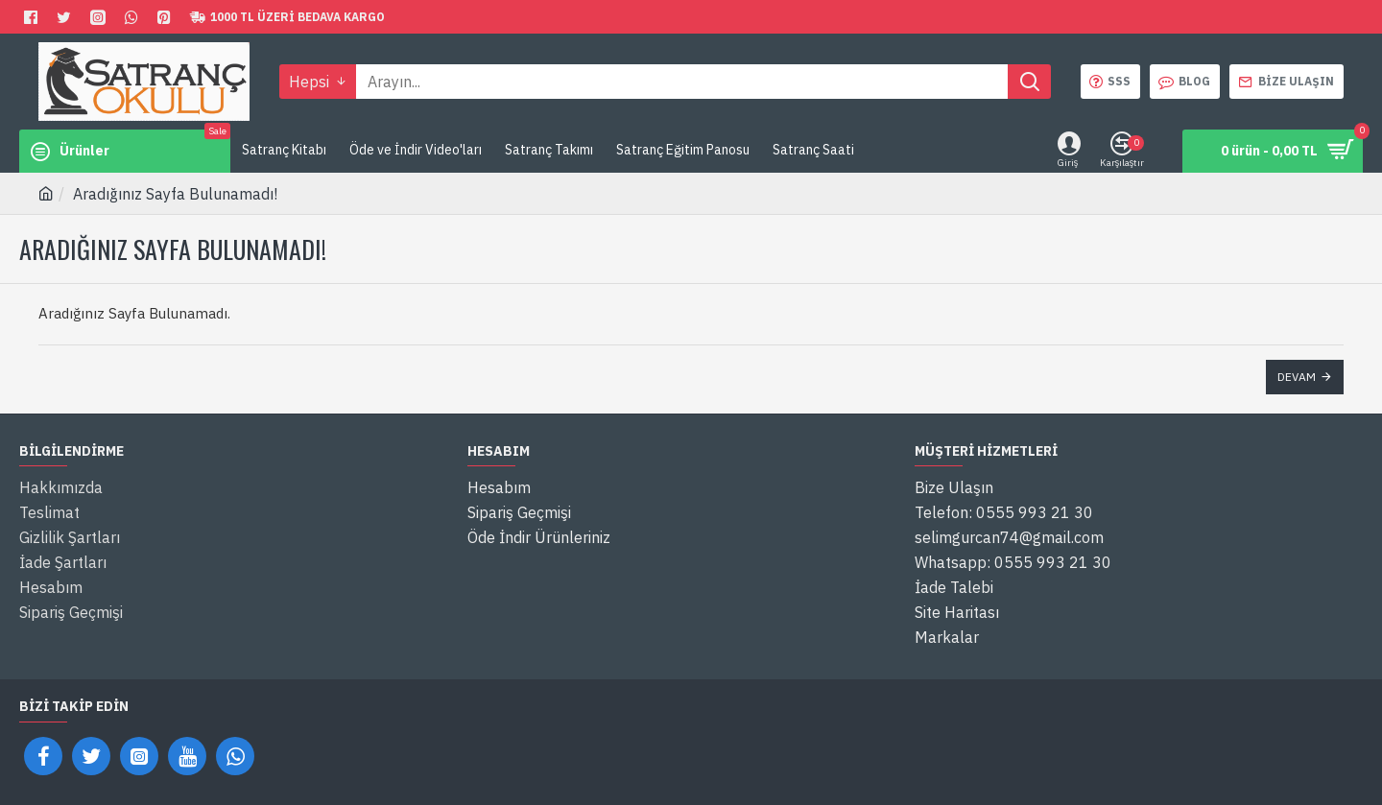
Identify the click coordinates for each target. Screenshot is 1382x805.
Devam (1296, 376)
